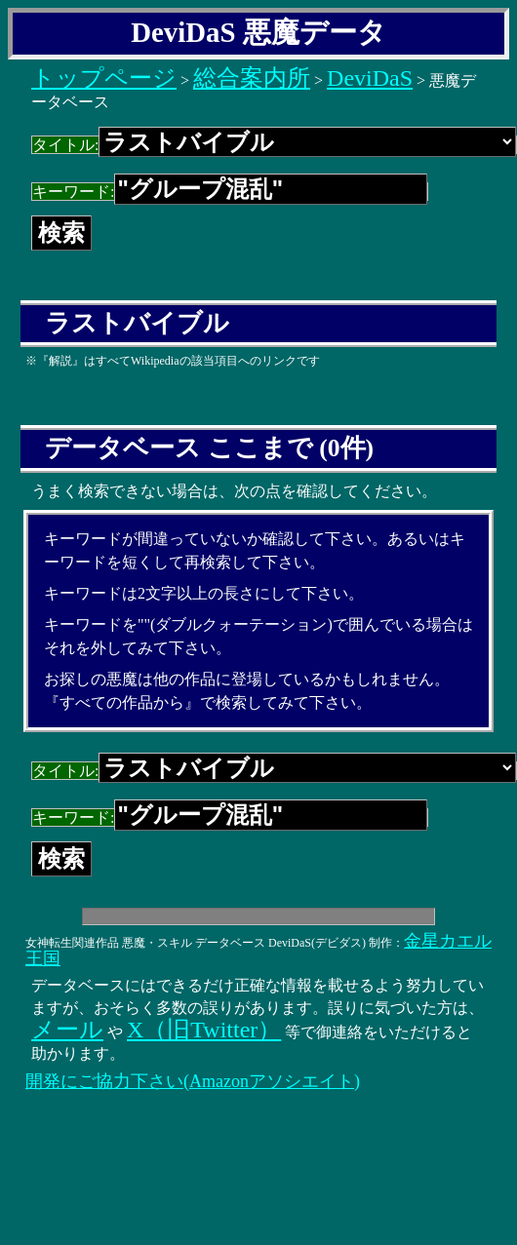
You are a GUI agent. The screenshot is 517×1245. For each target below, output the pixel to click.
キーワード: (229, 191)
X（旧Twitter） (204, 1029)
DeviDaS (370, 78)
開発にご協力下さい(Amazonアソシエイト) (192, 1081)
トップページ (104, 78)
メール (67, 1029)
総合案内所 (251, 78)
